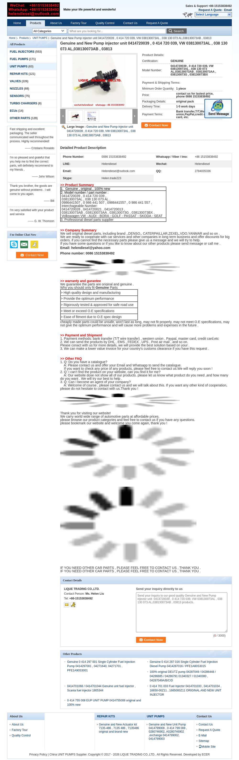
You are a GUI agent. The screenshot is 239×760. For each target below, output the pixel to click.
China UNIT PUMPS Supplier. (68, 754)
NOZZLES (16, 88)
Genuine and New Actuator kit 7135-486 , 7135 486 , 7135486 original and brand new (119, 728)
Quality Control (104, 23)
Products (35, 23)
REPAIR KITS (19, 74)
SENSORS (17, 96)
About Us (56, 23)
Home (17, 23)
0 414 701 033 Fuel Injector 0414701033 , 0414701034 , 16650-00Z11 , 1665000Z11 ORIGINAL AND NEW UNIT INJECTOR (186, 690)
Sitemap (204, 741)
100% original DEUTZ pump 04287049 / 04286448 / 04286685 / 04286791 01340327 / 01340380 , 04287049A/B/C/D (183, 676)
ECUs (13, 110)
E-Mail (203, 735)
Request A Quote (210, 10)
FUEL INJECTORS (22, 51)
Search (179, 31)
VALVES (15, 81)
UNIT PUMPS (40, 38)
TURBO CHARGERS (23, 103)
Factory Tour (79, 23)
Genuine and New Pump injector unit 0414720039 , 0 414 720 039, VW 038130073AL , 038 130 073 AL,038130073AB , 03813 (101, 131)
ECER (206, 754)
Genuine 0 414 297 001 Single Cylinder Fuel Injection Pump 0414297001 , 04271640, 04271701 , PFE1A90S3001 (101, 666)
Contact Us (130, 23)
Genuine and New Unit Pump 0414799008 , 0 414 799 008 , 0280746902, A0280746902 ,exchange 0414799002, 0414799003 (168, 731)
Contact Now (158, 125)
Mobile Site (207, 746)
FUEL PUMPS (19, 59)
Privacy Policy (38, 754)
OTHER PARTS (20, 118)
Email (228, 10)
